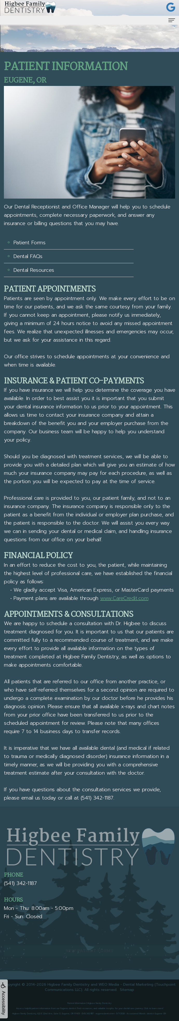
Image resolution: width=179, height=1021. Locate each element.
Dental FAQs (28, 256)
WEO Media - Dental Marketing (126, 984)
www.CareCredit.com (124, 598)
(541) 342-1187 (97, 798)
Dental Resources (33, 270)
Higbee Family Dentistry (68, 984)
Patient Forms (29, 242)
